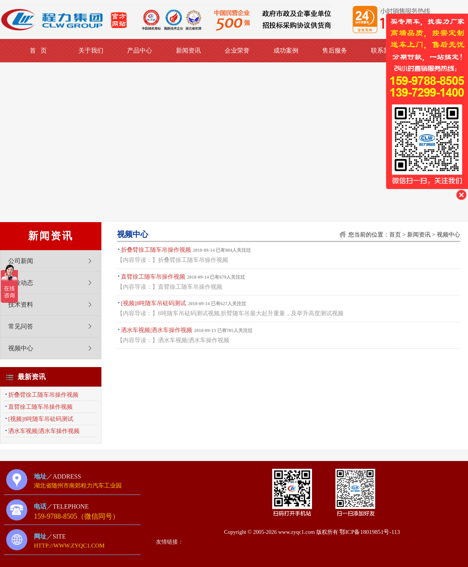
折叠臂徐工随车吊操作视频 (43, 395)
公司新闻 (20, 261)
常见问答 (20, 326)
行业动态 (20, 282)
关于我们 (90, 50)
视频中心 (20, 348)
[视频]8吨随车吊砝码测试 (41, 419)
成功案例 (285, 50)
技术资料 (20, 304)
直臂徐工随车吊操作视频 (40, 407)
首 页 (38, 50)
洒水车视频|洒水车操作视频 (44, 431)
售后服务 (334, 50)
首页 (395, 234)
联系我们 (383, 50)
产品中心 (139, 50)
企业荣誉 (237, 50)
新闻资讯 (188, 50)
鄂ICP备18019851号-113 (369, 532)
